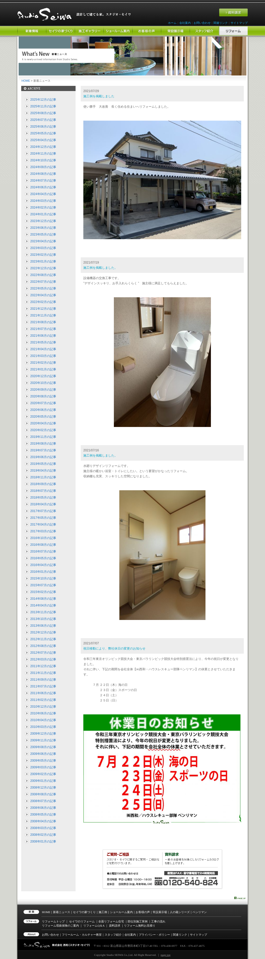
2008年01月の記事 (43, 841)
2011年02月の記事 (43, 700)
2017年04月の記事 (43, 524)
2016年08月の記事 (43, 545)
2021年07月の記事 (43, 329)
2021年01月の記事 (43, 369)
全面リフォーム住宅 (111, 921)
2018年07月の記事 (43, 491)
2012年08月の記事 (43, 646)
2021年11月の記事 (43, 315)
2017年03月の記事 (43, 531)
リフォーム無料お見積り (139, 925)
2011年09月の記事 (43, 679)
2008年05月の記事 (43, 814)
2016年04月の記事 (43, 565)
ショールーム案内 (121, 912)
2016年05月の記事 (43, 558)
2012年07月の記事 (43, 652)
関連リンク (221, 22)
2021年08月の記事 (43, 322)
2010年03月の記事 (43, 727)
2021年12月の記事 (43, 309)
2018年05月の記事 (43, 497)
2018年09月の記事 (43, 484)
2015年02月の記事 (43, 592)
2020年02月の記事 (43, 430)
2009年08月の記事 (43, 747)
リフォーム (94, 925)
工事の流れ (158, 921)
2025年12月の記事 (43, 99)
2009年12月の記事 (43, 733)
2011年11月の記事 (43, 673)
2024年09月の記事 (43, 167)
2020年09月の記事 (43, 389)
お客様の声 (143, 912)
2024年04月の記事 (43, 194)
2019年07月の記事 (43, 450)
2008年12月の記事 (43, 787)
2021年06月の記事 (43, 335)
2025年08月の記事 (43, 113)
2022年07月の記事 (43, 282)
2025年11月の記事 (43, 106)
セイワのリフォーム (82, 921)
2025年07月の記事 (43, 120)
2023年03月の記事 (43, 248)
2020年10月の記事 (43, 383)
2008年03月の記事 (43, 828)
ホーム (172, 22)
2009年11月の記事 (43, 740)
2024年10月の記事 (43, 160)
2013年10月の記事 (43, 619)
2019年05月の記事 (43, 464)
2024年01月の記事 (43, 214)
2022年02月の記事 (43, 302)
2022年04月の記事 (43, 295)
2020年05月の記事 (43, 416)
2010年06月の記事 (43, 713)
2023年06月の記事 (43, 228)
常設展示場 (160, 912)
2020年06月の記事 (43, 410)
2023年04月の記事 (43, 241)
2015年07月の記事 (43, 585)
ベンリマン (200, 912)
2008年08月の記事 (43, 794)
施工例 (103, 912)
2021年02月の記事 (43, 362)
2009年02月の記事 (43, 774)
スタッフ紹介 (113, 934)
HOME (25, 80)
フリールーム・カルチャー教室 (82, 934)
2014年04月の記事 (43, 605)
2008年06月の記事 (43, 808)
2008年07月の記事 (43, 801)
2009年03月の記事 (43, 767)
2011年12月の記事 (43, 666)
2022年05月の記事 (43, 288)
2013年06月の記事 (43, 625)
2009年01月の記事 (43, 781)
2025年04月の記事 (43, 140)
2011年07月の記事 (43, 686)
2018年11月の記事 (43, 477)
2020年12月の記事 (43, 376)
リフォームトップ (53, 921)
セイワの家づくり (84, 912)
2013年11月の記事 (43, 612)
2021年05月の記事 (43, 342)
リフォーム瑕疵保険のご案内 (60, 925)
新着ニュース (61, 912)
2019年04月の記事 (43, 470)
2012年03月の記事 (43, 659)
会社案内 (185, 22)
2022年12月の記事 (43, 268)
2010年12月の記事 (43, 706)
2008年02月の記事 (43, 835)
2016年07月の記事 (43, 551)
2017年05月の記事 (43, 518)
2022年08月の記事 (43, 275)
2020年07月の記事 (43, 403)
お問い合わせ (202, 22)
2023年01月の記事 (43, 261)
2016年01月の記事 (43, 572)
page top (166, 954)
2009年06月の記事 (43, 754)
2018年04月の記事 (43, 504)
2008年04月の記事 (43, 821)
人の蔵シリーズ (180, 912)
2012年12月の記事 (43, 632)
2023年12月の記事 (43, 221)
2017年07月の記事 (43, 511)
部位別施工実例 (138, 921)
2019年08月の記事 (43, 443)
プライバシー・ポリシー (154, 934)
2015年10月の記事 (43, 578)
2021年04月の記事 (43, 349)
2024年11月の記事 (43, 153)
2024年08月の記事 (43, 174)
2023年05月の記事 (43, 234)
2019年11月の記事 (43, 437)
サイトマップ (239, 22)
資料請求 (114, 925)
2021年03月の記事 (43, 356)
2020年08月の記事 (43, 396)
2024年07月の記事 (43, 180)
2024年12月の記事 (43, 147)
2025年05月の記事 (43, 133)
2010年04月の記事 (43, 720)
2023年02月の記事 (43, 255)
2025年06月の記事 (43, 126)
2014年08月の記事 (43, 599)
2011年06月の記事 (43, 693)
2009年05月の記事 (43, 760)
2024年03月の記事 (43, 201)
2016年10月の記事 (43, 538)
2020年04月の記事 (43, 423)
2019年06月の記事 (43, 457)
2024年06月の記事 (43, 187)
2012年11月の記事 (43, 639)
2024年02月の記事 (43, 207)
